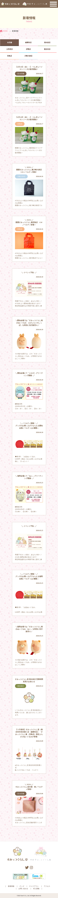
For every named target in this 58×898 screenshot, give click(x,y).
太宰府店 (9, 49)
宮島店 (9, 56)
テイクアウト (34, 886)
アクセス (47, 886)
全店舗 (9, 42)
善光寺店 (47, 49)
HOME (4, 31)
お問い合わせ (23, 888)
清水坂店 (47, 42)
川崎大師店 (28, 56)
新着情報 (11, 886)
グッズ (21, 886)
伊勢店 (28, 49)
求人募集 (36, 888)
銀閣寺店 (28, 42)
